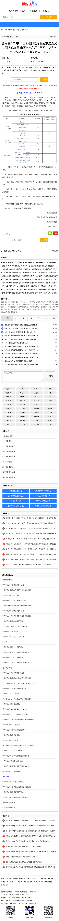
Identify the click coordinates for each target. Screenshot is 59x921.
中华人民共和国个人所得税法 (12, 657)
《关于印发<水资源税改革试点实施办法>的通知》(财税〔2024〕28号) (27, 100)
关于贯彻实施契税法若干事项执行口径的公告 (18, 745)
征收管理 (5, 776)
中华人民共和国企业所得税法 (12, 647)
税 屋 (9, 58)
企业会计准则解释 (8, 451)
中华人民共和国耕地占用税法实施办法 (15, 756)
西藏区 (22, 397)
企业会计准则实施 (8, 456)
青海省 (8, 416)
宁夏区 (8, 412)
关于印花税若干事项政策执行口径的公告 (16, 699)
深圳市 (50, 424)
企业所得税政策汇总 (43, 491)
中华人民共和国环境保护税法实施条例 (15, 766)
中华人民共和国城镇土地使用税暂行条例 (16, 678)
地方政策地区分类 (43, 501)
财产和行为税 (7, 668)
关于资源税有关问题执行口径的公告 (15, 709)
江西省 (8, 404)
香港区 (50, 416)
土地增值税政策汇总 (16, 506)
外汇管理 (10, 882)
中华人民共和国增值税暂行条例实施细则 (16, 590)
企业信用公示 (38, 882)
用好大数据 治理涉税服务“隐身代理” (16, 30)
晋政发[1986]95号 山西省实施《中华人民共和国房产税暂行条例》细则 (30, 826)
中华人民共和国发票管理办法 (12, 792)
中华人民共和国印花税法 (11, 694)
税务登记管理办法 (8, 802)
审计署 (3, 882)
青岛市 (8, 424)
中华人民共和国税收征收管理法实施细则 (16, 787)
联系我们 (25, 892)
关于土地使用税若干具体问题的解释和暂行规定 (18, 683)
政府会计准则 (7, 462)
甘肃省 (22, 412)
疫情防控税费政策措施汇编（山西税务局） (21, 857)
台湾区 (8, 420)
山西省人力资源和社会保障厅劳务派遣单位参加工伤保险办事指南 (28, 565)
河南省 (36, 401)
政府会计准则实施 (8, 477)
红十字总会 (18, 882)
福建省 (36, 416)
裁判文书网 (48, 882)
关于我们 (10, 892)
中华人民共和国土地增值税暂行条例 (15, 714)
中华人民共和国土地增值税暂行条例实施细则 (18, 719)
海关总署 (43, 878)
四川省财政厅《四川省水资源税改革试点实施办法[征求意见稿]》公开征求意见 (29, 286)
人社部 (29, 878)
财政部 (9, 878)
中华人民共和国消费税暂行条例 (13, 611)
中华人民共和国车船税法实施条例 (14, 730)
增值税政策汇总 (15, 491)
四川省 (22, 401)
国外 (36, 420)
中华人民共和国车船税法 (11, 725)
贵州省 (50, 408)
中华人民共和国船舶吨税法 (11, 771)
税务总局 (22, 878)
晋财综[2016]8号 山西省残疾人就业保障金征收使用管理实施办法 (28, 841)
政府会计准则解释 (8, 472)
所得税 (4, 642)
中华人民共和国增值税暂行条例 (13, 585)
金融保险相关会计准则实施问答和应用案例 (18, 361)
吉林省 (50, 393)
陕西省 (22, 408)
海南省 (36, 408)
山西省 (17, 37)
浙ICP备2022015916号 (29, 903)
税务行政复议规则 (8, 808)
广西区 (50, 404)
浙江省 (36, 397)
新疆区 (22, 416)
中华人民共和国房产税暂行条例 (13, 673)
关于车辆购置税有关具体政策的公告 (15, 626)
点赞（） (9, 234)
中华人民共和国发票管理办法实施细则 (15, 797)
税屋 (4, 37)
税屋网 (3, 892)
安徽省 (36, 393)
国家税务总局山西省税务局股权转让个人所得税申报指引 (25, 846)
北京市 (8, 389)
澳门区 (22, 420)
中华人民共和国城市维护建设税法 (14, 688)
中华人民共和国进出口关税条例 (13, 637)
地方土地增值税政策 (43, 506)
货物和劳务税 (7, 580)
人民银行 (51, 878)
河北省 (8, 393)
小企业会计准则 (7, 436)
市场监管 (36, 878)
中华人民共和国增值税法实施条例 (14, 600)
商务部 (15, 878)
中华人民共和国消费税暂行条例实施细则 (16, 616)
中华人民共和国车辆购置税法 (12, 621)
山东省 (8, 401)
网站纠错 (33, 892)
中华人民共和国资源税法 (11, 704)
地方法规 (10, 37)
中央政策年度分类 (43, 496)
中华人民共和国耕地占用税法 (12, 751)
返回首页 (53, 37)
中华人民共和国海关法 (10, 631)
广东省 (22, 393)
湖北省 (8, 397)
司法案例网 (4, 885)
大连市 (50, 420)
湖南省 (22, 404)
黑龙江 (36, 404)
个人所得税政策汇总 (16, 496)
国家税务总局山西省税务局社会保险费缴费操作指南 (24, 862)
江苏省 (50, 397)
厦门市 (36, 424)
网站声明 (18, 892)
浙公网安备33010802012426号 (10, 903)
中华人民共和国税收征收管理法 (13, 782)
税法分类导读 (15, 501)
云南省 (8, 408)
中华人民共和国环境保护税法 (12, 761)
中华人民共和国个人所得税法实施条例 (15, 663)
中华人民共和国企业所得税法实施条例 (15, 652)
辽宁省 (50, 401)
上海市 (22, 389)
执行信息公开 (28, 882)
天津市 (50, 389)
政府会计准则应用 (8, 467)
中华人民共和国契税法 (10, 740)
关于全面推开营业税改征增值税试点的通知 (17, 606)
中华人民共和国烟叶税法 (11, 735)
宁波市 (22, 424)
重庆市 (36, 389)
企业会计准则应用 (8, 446)
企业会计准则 (7, 441)
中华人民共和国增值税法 (11, 595)
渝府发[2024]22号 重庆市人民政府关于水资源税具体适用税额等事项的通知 (28, 266)
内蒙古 (36, 412)
